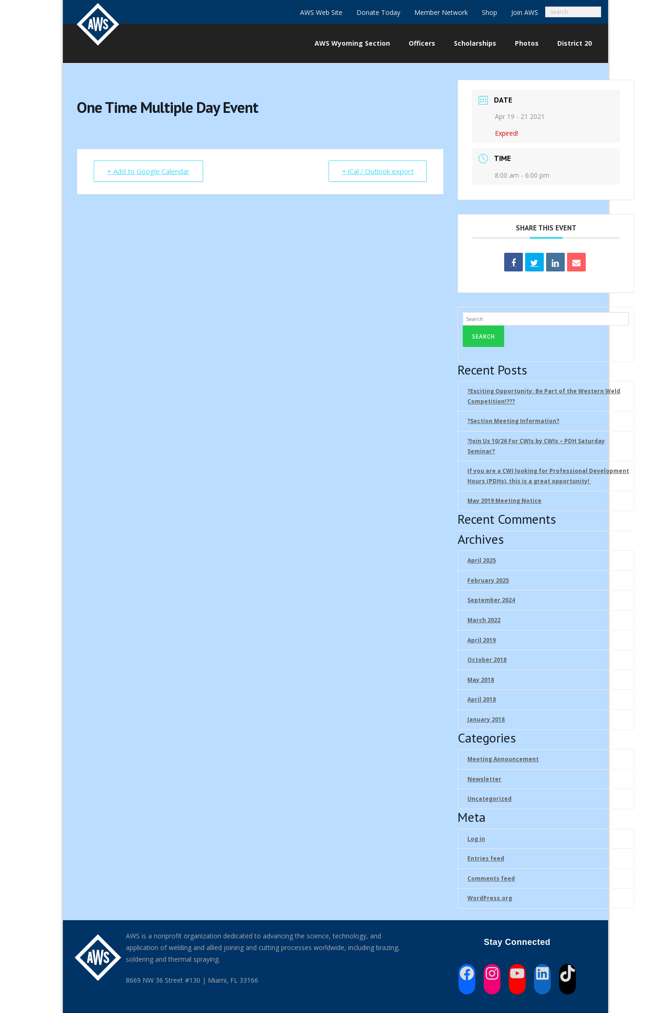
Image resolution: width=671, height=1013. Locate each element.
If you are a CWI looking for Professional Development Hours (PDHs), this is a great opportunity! (548, 476)
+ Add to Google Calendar (148, 171)
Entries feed (485, 858)
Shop (489, 12)
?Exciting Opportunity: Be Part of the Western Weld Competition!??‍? (543, 396)
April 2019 (481, 640)
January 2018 (486, 719)
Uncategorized (489, 799)
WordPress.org (489, 898)
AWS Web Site (321, 12)
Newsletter (484, 779)
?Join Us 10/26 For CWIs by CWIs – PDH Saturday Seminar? (536, 446)
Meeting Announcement (503, 759)
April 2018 (481, 699)
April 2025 (481, 560)
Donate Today (378, 12)
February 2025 (488, 580)
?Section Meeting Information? (513, 421)
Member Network (441, 12)
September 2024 (491, 600)
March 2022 (483, 620)
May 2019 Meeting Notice (504, 501)
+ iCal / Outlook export (377, 171)
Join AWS (524, 12)
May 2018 (480, 680)
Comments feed (491, 878)
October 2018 (487, 660)
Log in (476, 839)
